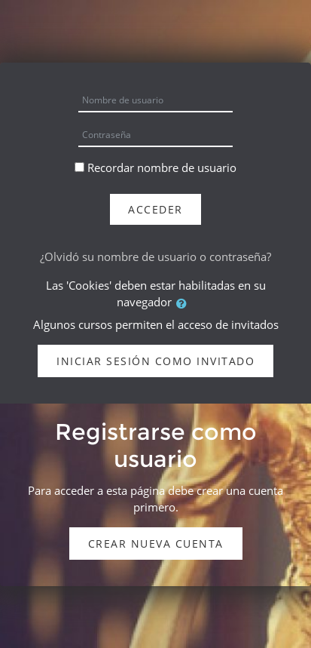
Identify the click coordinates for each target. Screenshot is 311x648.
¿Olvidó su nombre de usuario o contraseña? (155, 256)
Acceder (155, 209)
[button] (184, 303)
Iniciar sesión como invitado (155, 361)
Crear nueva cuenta (156, 543)
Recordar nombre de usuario (161, 167)
